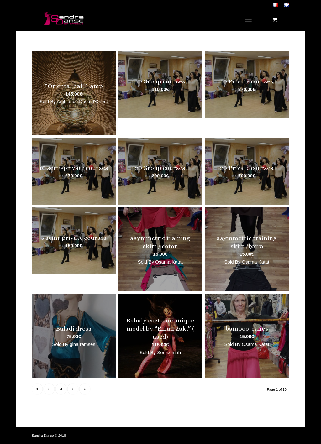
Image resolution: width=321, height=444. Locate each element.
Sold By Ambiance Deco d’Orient (73, 101)
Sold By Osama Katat (160, 261)
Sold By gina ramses (73, 344)
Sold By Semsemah (160, 352)
